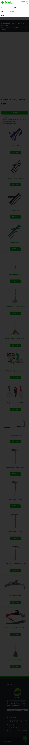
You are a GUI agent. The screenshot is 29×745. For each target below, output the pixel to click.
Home (2, 8)
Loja (2, 11)
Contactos (12, 11)
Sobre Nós (13, 8)
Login (2, 15)
